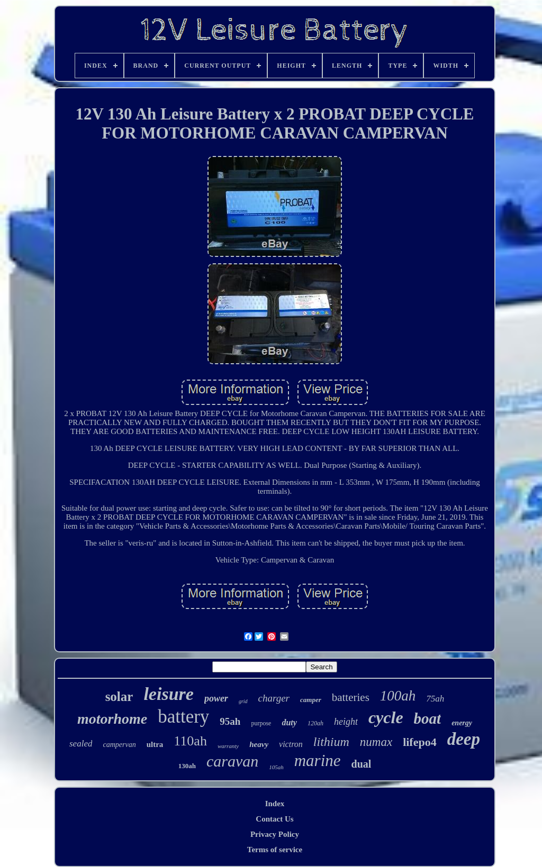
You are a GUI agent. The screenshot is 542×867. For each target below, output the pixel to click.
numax (376, 742)
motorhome (112, 719)
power (216, 698)
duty (289, 722)
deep (463, 739)
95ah (230, 721)
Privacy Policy (274, 834)
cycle (385, 717)
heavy (258, 744)
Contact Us (274, 819)
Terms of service (274, 849)
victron (291, 744)
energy (461, 723)
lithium (331, 742)
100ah (398, 696)
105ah (276, 767)
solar (119, 696)
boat (427, 718)
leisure (168, 694)
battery (183, 716)
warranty (228, 746)
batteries (350, 697)
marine (317, 760)
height (346, 721)
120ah (315, 723)
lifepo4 (420, 742)
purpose (261, 723)
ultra (155, 744)
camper (310, 700)
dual (361, 764)
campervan (119, 745)
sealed (80, 744)
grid (243, 701)
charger (274, 698)
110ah (190, 741)
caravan (232, 761)
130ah (187, 766)
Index (275, 803)
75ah (435, 699)
